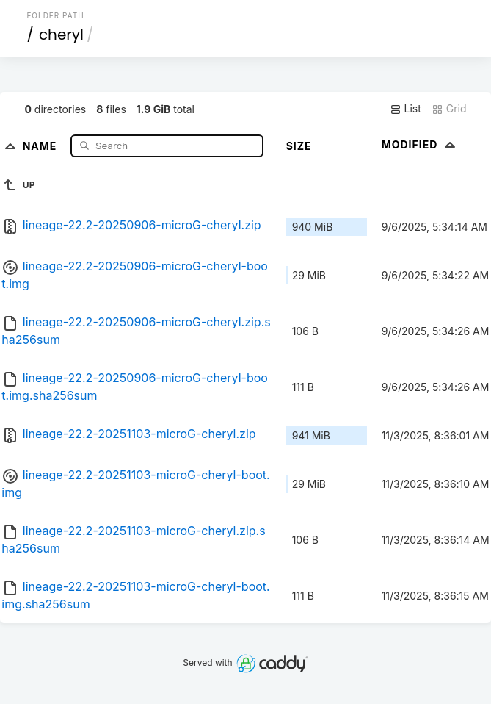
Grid (449, 108)
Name (41, 145)
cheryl (61, 34)
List (405, 108)
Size (299, 146)
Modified (420, 144)
